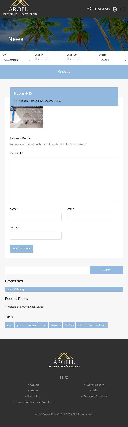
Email (70, 208)
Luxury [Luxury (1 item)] (43, 325)
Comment (16, 153)
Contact (34, 385)
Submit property (95, 385)
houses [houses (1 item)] (32, 325)
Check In (39, 54)
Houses (35, 390)
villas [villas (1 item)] (89, 325)
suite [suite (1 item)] (80, 325)
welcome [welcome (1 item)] (101, 325)
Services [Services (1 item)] (69, 325)
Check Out (72, 54)
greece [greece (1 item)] (20, 325)
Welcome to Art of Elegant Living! (26, 306)
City (4, 54)
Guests (102, 54)
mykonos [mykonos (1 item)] (56, 325)
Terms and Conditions (95, 396)
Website (14, 227)
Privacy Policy (34, 396)
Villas (95, 390)
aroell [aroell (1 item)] (10, 325)
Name (14, 208)
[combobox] (16, 61)
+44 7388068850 (101, 8)
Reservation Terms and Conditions (35, 402)
